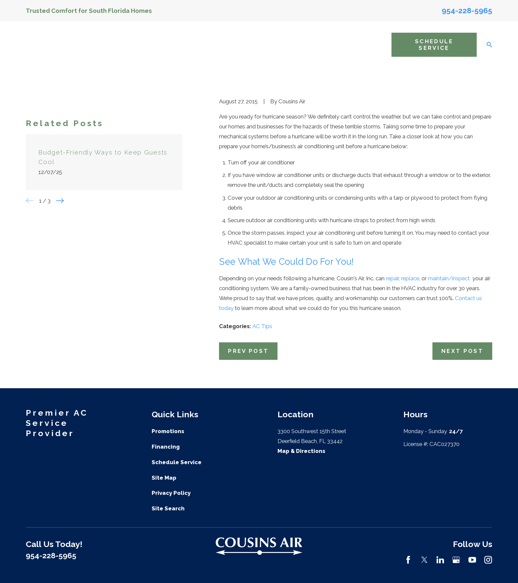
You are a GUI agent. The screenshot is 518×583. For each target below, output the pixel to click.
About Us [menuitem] (172, 44)
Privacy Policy (171, 493)
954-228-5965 (467, 10)
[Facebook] (408, 560)
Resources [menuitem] (366, 44)
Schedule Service (434, 44)
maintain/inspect (449, 278)
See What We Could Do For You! (286, 262)
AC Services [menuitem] (210, 44)
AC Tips (262, 326)
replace (410, 278)
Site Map (164, 477)
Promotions (168, 431)
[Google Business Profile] (456, 560)
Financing (166, 446)
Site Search (168, 508)
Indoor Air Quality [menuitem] (253, 44)
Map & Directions (301, 451)
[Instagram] (488, 560)
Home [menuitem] (145, 44)
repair (392, 278)
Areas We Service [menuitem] (308, 44)
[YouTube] (472, 560)
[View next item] (60, 200)
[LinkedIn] (440, 560)
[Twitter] (424, 560)
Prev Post (248, 351)
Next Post (462, 351)
